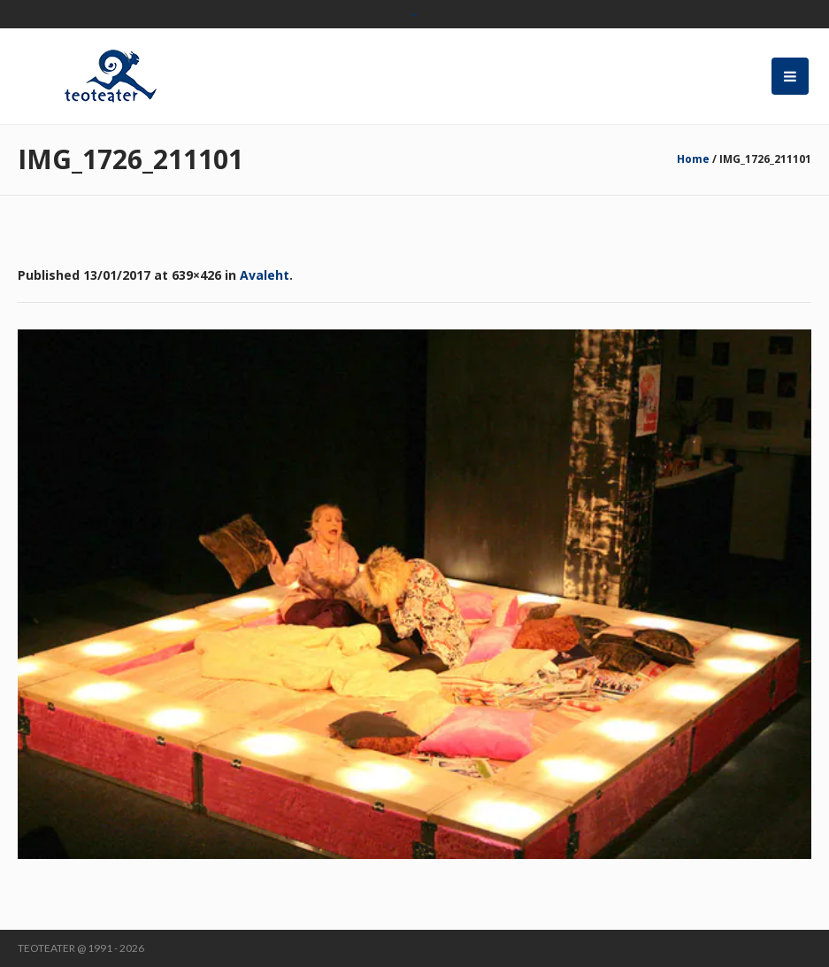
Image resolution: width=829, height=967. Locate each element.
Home (693, 158)
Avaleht (264, 275)
